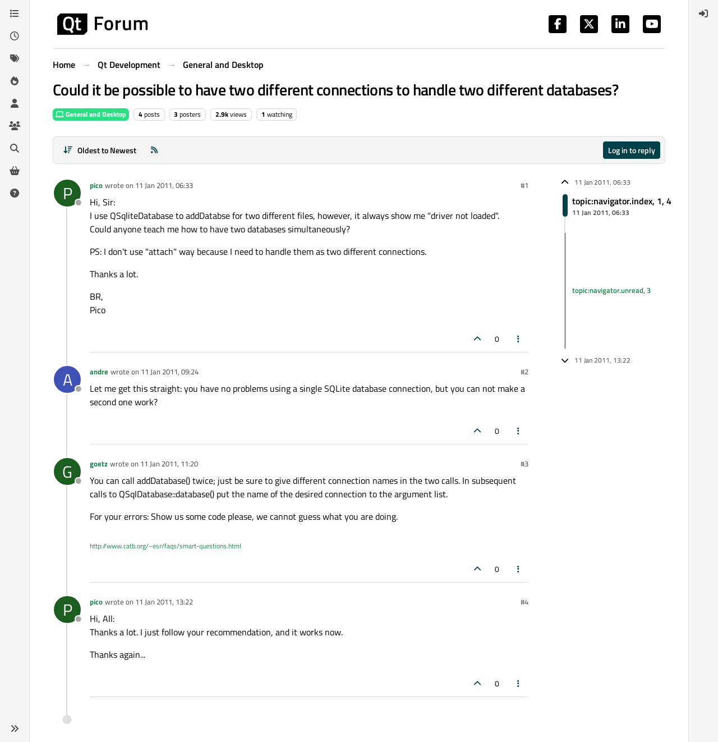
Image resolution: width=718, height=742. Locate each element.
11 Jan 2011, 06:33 (164, 185)
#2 (524, 371)
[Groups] (14, 126)
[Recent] (14, 36)
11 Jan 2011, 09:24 (170, 371)
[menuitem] (703, 13)
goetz (99, 463)
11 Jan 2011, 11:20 (169, 463)
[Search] (14, 148)
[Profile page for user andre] (67, 379)
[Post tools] (519, 338)
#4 (524, 601)
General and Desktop (91, 114)
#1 (524, 185)
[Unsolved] (14, 193)
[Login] (703, 13)
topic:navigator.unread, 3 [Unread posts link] (611, 290)
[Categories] (14, 13)
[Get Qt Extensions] (14, 171)
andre (99, 371)
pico (96, 185)
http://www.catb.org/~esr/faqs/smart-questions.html (165, 546)
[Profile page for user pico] (67, 193)
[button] (14, 729)
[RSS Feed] (154, 150)
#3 (524, 463)
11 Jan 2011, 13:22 (164, 601)
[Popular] (14, 81)
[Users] (14, 103)
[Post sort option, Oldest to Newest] (99, 150)
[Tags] (14, 58)
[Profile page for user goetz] (67, 471)
